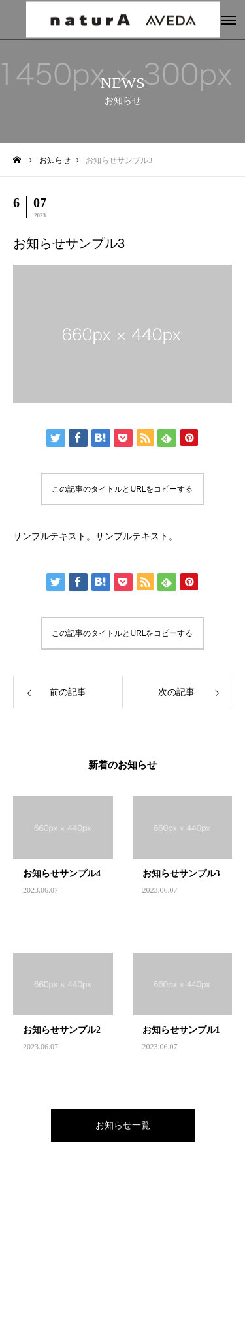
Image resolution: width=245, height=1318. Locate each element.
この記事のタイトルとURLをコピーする (122, 489)
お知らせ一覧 (122, 1125)
